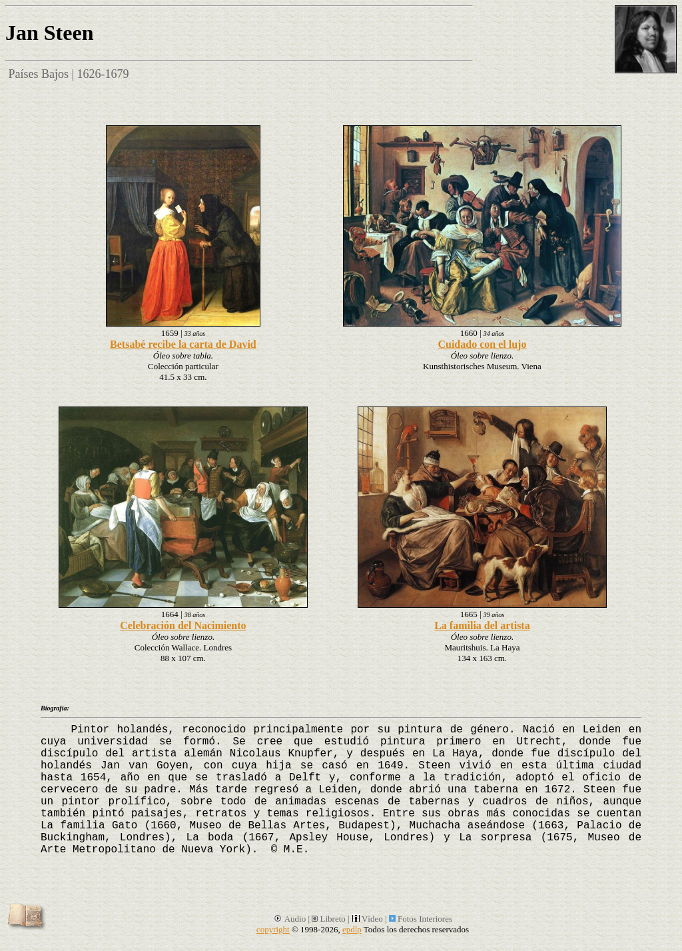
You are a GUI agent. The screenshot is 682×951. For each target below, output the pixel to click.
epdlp (352, 929)
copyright (273, 929)
